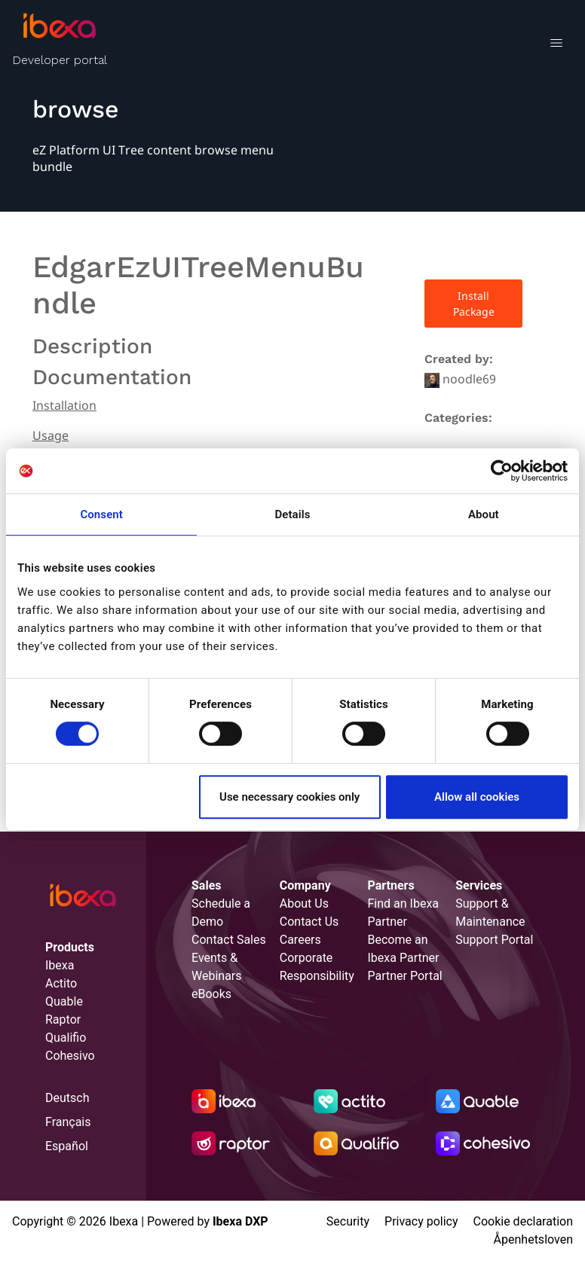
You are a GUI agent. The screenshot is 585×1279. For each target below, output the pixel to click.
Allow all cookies (476, 797)
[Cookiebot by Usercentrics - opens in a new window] (502, 470)
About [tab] (483, 514)
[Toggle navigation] (556, 45)
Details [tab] (292, 514)
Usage (50, 435)
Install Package (474, 303)
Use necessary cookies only (289, 797)
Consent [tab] (101, 514)
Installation (64, 405)
